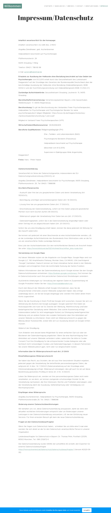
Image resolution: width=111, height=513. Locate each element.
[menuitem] (49, 6)
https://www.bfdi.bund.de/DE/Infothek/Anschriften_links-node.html (55, 248)
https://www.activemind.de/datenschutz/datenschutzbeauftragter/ (46, 449)
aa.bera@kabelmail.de (33, 72)
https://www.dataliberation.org (59, 283)
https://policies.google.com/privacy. (62, 273)
